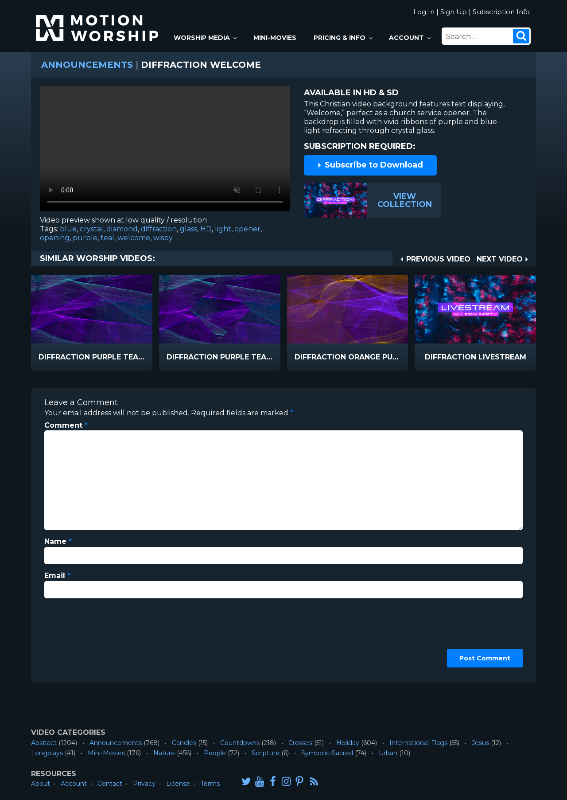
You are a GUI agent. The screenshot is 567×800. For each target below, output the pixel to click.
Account (410, 38)
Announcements (87, 64)
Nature (164, 753)
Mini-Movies (274, 38)
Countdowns (240, 743)
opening (55, 238)
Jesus (480, 743)
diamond (122, 229)
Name (58, 541)
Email (57, 575)
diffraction (159, 229)
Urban (388, 753)
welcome (133, 238)
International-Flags (418, 743)
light (223, 229)
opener (247, 229)
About (40, 784)
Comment (66, 425)
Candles (184, 743)
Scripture (266, 753)
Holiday (347, 743)
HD (206, 229)
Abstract (44, 743)
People (215, 753)
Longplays (47, 753)
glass (188, 229)
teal (107, 238)
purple (85, 238)
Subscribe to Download (370, 165)
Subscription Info (501, 12)
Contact (109, 784)
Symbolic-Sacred (327, 753)
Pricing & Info (344, 38)
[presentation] (80, 637)
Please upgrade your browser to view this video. (165, 151)
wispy (163, 238)
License (178, 784)
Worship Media (206, 38)
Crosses (300, 743)
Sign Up (453, 12)
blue (68, 229)
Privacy (144, 784)
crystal (91, 229)
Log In (424, 12)
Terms (210, 784)
